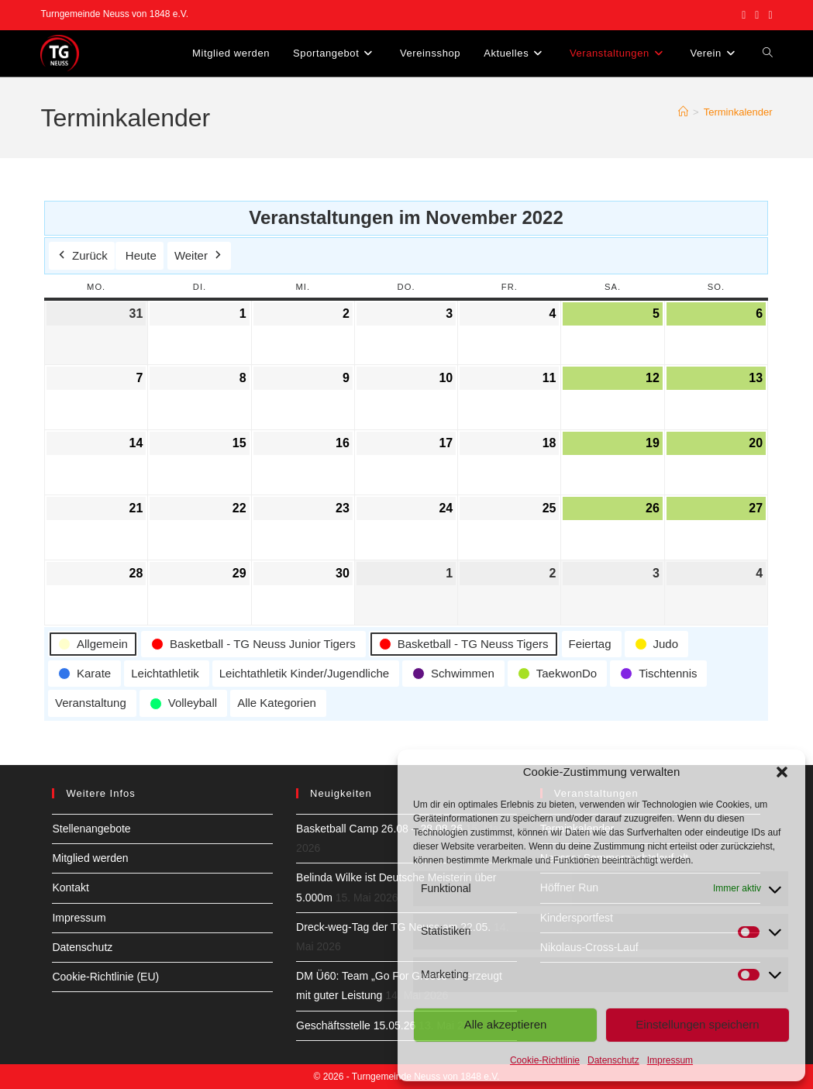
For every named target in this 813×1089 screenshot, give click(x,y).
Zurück (82, 256)
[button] (782, 772)
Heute (141, 255)
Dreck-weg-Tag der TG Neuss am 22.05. (393, 927)
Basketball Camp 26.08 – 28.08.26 (379, 828)
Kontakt (70, 887)
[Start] (683, 112)
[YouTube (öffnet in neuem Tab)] (767, 14)
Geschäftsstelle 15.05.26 (355, 1025)
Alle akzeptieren (505, 1024)
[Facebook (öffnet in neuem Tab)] (743, 14)
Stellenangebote (91, 828)
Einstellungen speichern (697, 1024)
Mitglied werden (90, 858)
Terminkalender (738, 112)
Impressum (670, 1060)
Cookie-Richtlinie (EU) (105, 976)
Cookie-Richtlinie (545, 1060)
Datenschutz (613, 1060)
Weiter (199, 256)
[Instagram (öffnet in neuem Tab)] (756, 14)
